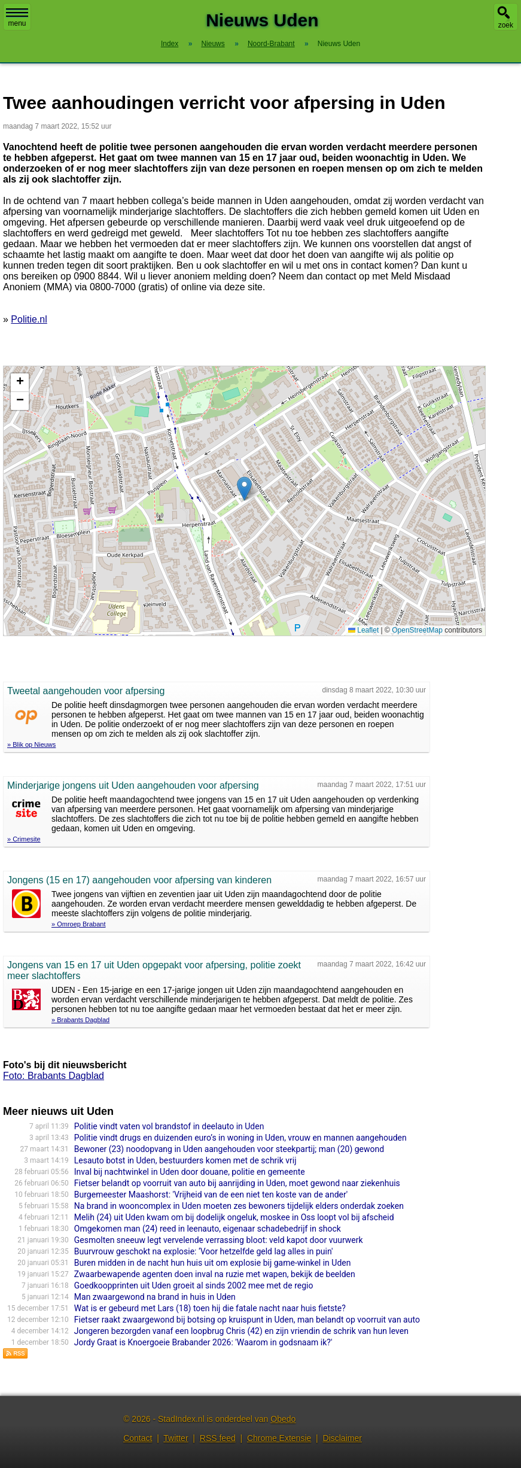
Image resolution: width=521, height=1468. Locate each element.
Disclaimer (342, 1438)
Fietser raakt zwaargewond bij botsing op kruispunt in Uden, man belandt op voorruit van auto (247, 1319)
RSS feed (218, 1438)
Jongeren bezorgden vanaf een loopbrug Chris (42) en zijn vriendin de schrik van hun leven (241, 1331)
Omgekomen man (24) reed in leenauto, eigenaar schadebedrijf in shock (207, 1228)
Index (169, 43)
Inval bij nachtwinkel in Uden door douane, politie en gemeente (189, 1172)
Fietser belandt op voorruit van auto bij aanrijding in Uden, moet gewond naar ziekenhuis (237, 1183)
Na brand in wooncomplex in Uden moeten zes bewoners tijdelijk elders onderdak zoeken (239, 1206)
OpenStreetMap (417, 630)
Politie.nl (29, 319)
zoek (505, 25)
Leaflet (363, 630)
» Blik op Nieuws (31, 744)
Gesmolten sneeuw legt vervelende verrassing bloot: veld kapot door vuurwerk (218, 1240)
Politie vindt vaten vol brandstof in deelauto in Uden (169, 1126)
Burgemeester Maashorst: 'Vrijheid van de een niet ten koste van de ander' (211, 1194)
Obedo (282, 1419)
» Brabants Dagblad (80, 1019)
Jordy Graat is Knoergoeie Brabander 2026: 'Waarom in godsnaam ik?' (203, 1342)
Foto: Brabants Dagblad (53, 1076)
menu (17, 18)
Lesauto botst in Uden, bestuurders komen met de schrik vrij (185, 1160)
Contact (137, 1438)
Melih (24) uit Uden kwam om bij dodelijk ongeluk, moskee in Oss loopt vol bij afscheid (234, 1217)
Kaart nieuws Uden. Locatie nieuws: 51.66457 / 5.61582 (243, 500)
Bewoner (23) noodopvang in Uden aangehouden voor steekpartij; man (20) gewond (229, 1149)
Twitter (175, 1438)
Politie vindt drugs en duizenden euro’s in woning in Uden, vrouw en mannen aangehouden (240, 1137)
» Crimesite (24, 839)
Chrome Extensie (279, 1438)
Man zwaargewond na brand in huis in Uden (155, 1297)
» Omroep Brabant (78, 924)
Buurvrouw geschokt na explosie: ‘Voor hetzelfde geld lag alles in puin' (203, 1251)
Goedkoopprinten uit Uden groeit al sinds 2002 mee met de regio (193, 1285)
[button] (244, 488)
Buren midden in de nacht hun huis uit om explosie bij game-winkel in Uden (212, 1263)
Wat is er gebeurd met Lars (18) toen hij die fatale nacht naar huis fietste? (210, 1308)
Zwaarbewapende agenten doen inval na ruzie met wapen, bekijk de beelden (214, 1274)
